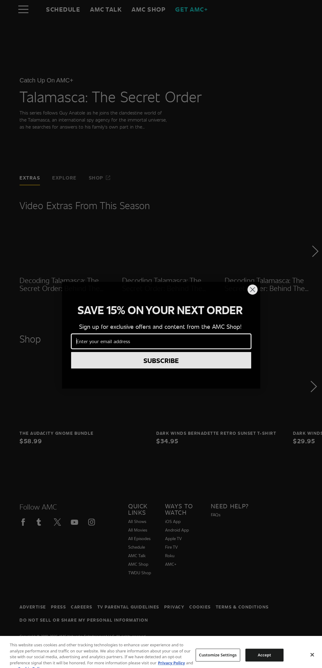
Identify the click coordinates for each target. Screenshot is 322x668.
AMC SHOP (148, 9)
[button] (315, 268)
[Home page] (74, 491)
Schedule (63, 9)
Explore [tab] (64, 177)
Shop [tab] (100, 177)
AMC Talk (106, 9)
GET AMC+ (191, 9)
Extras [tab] (30, 177)
